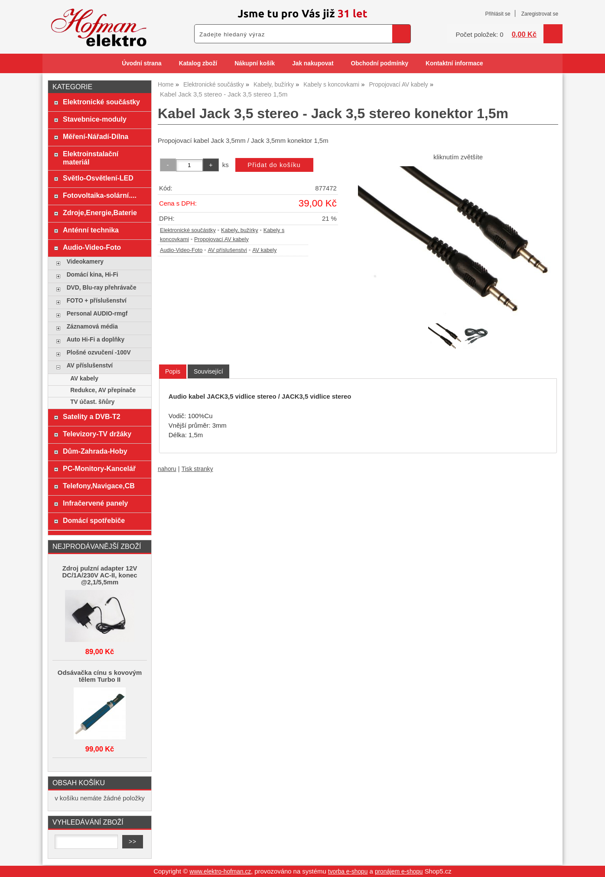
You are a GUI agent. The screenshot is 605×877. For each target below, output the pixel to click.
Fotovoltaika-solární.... (100, 195)
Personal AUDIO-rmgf (97, 313)
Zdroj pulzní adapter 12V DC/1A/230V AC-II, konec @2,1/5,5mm (99, 575)
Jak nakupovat (312, 63)
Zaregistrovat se (539, 14)
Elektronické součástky (188, 230)
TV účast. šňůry (92, 402)
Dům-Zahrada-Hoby (95, 451)
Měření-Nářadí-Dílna (95, 136)
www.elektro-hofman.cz (220, 871)
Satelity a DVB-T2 (91, 416)
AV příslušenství (227, 250)
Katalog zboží (198, 63)
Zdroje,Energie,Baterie (100, 212)
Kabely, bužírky (239, 230)
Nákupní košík (254, 63)
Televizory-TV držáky (97, 434)
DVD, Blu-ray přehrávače (102, 287)
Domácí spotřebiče (94, 520)
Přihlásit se (497, 14)
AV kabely (264, 250)
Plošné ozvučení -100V (99, 352)
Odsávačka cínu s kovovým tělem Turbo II (100, 676)
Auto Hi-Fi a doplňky (95, 339)
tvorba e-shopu (348, 871)
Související (208, 371)
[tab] (172, 371)
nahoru (167, 469)
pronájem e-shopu (399, 871)
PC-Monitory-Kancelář (99, 468)
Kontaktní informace (454, 63)
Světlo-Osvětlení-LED (98, 178)
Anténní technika (91, 230)
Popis (172, 371)
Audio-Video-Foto (181, 250)
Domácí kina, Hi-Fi (92, 274)
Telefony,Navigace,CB (99, 486)
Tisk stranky (197, 469)
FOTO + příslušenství (97, 300)
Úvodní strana (141, 63)
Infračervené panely (95, 503)
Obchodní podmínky (379, 63)
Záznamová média (92, 326)
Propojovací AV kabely (221, 239)
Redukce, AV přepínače (103, 390)
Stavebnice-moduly (95, 119)
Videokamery (85, 261)
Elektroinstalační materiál (90, 158)
